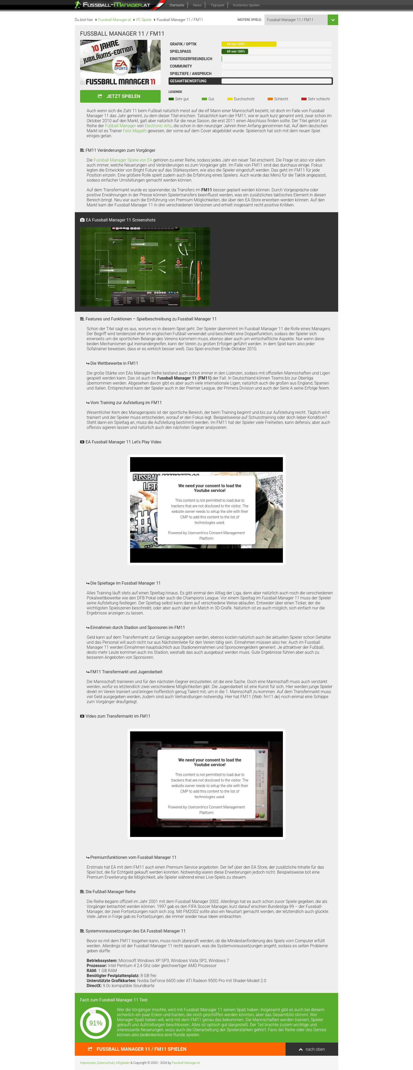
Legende (175, 92)
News (197, 5)
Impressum (88, 1063)
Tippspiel (217, 5)
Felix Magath (135, 130)
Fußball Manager (120, 125)
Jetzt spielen (123, 96)
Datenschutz (106, 1063)
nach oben (315, 1049)
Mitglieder (123, 1063)
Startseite (177, 5)
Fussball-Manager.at (186, 1063)
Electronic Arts (158, 125)
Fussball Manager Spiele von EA (123, 160)
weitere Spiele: (249, 20)
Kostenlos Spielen (246, 5)
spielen (141, 1049)
